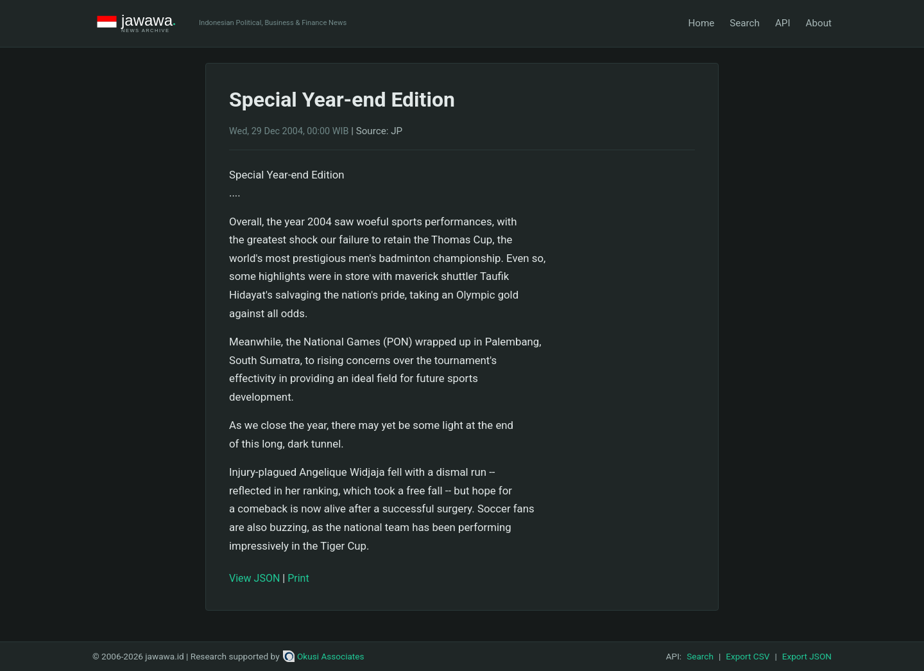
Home (701, 23)
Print (298, 578)
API (783, 23)
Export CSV (747, 656)
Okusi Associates (323, 656)
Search (745, 23)
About (819, 23)
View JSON (254, 578)
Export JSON (807, 656)
